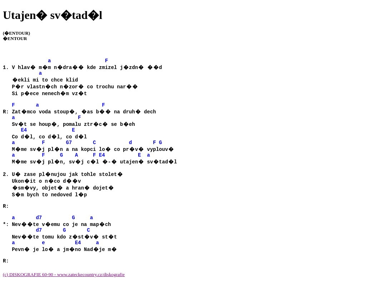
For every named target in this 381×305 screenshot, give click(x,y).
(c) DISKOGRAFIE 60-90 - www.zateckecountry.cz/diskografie (64, 293)
